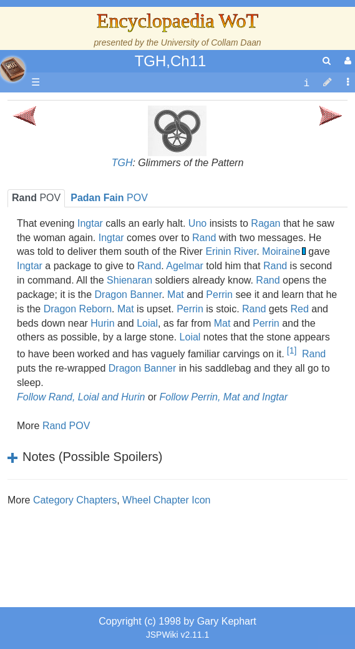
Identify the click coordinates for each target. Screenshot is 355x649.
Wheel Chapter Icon (166, 500)
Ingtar (90, 223)
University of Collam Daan (211, 42)
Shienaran (129, 280)
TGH (122, 162)
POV (36, 197)
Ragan (265, 223)
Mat (175, 294)
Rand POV (66, 425)
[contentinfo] (306, 82)
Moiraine (281, 251)
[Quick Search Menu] (327, 61)
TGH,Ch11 (171, 60)
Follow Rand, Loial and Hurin (81, 397)
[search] (327, 61)
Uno (197, 223)
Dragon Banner (128, 294)
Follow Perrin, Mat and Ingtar (224, 397)
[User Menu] (346, 61)
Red (299, 309)
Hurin (102, 323)
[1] (291, 350)
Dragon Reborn (78, 309)
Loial (147, 323)
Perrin (219, 294)
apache (12, 69)
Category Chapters (75, 500)
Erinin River (230, 251)
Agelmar (184, 265)
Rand (204, 237)
